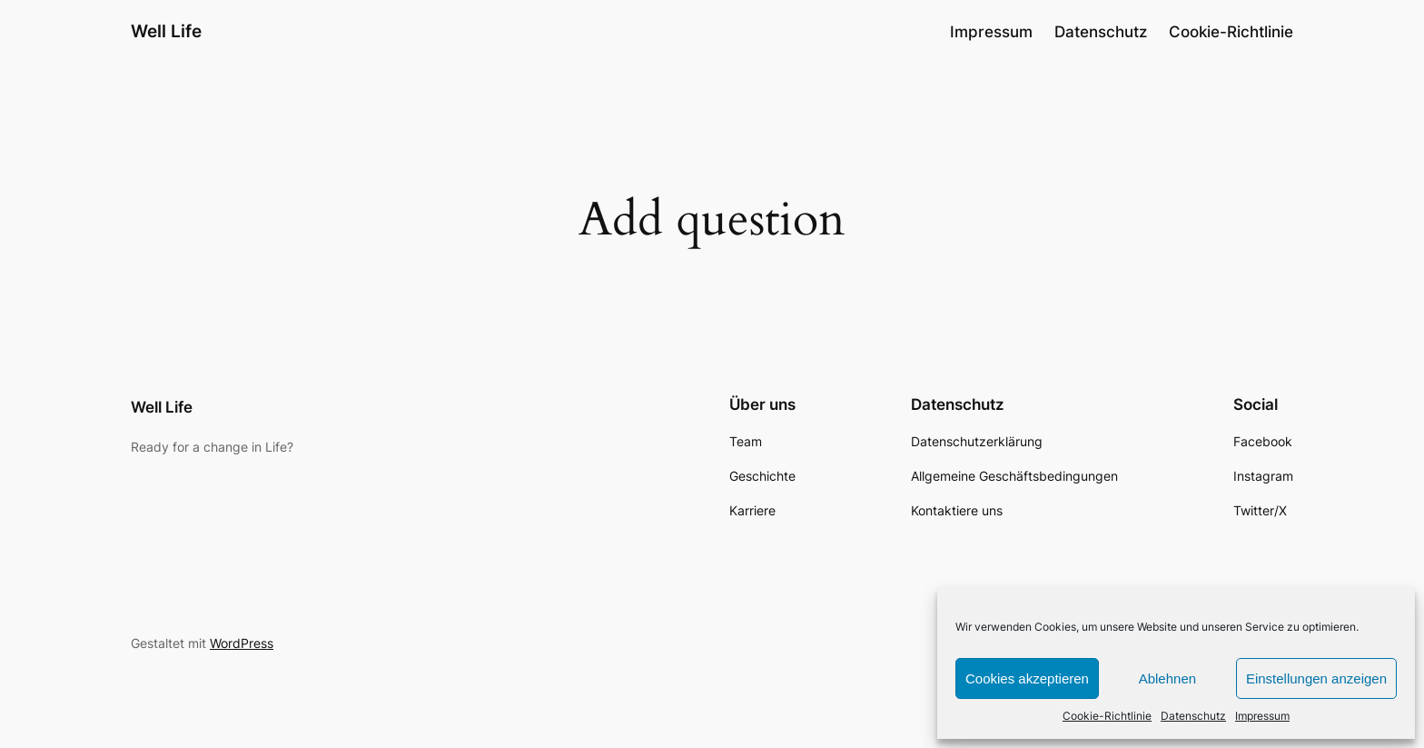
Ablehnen (1167, 678)
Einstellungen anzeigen (1316, 678)
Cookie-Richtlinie (1107, 716)
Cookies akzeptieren (1027, 678)
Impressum (1262, 716)
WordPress (241, 643)
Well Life (166, 31)
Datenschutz (1193, 716)
